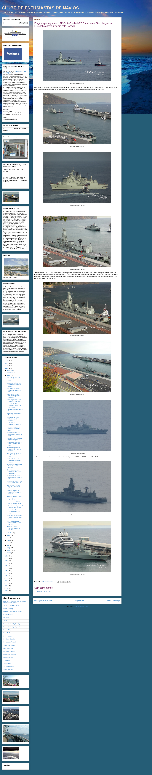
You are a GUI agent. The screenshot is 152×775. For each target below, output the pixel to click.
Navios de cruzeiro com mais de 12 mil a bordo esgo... (14, 379)
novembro (10, 373)
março (9, 548)
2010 (7, 586)
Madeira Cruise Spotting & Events (13, 627)
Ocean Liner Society (9, 645)
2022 (7, 556)
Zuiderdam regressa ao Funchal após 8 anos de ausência (14, 449)
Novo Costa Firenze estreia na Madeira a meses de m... (14, 517)
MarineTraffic (7, 633)
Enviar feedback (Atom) (81, 606)
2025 (7, 363)
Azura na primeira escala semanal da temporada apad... (14, 384)
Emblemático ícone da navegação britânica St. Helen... (14, 460)
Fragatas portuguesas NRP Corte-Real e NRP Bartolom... (14, 466)
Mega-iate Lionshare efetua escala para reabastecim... (14, 498)
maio (8, 543)
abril (8, 545)
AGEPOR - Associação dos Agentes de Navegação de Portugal (14, 601)
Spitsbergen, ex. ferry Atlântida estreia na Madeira (13, 419)
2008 (7, 591)
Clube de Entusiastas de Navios (12, 611)
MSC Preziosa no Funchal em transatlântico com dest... (14, 455)
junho (8, 540)
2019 (7, 563)
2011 (7, 583)
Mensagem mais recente (43, 601)
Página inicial (79, 601)
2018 (7, 566)
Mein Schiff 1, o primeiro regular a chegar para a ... (14, 486)
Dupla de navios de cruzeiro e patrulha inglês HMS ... (15, 438)
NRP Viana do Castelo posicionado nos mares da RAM (14, 522)
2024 (7, 365)
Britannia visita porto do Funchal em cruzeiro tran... (13, 428)
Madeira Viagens (8, 630)
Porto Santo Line (8, 648)
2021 (7, 558)
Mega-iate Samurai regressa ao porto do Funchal (13, 528)
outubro (9, 375)
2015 (7, 573)
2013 (7, 578)
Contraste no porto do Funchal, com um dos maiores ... (13, 492)
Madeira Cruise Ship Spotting (11, 624)
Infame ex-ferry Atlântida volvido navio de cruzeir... (15, 502)
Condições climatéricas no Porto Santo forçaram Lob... (14, 443)
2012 (7, 581)
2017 (7, 568)
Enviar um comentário (43, 591)
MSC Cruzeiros (7, 636)
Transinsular (6, 660)
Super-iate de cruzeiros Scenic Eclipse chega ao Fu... (14, 477)
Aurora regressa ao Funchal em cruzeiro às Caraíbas (15, 400)
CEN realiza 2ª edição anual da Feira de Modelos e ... (15, 506)
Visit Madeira (7, 663)
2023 (7, 368)
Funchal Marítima (8, 615)
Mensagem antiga (113, 601)
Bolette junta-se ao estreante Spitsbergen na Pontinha (15, 409)
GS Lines (6, 618)
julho (8, 538)
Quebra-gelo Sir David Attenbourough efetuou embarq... (14, 396)
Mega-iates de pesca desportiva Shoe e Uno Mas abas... (14, 471)
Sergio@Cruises (8, 657)
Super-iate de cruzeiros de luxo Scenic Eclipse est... (14, 481)
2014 (7, 576)
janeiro (9, 553)
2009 (7, 588)
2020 (7, 561)
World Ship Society (8, 669)
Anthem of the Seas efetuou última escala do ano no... (15, 511)
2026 (7, 360)
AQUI (8, 130)
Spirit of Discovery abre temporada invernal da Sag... (14, 390)
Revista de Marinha (8, 651)
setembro (10, 533)
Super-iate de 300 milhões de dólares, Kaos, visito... (15, 404)
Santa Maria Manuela (9, 654)
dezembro (10, 370)
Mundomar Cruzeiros (9, 639)
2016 (7, 571)
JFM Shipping (7, 621)
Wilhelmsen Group (8, 666)
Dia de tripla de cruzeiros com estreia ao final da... (14, 423)
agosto (9, 535)
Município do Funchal (9, 642)
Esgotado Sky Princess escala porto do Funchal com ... (14, 434)
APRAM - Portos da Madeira (11, 606)
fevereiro (9, 550)
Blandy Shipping (8, 609)
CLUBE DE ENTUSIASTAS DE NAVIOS (40, 8)
